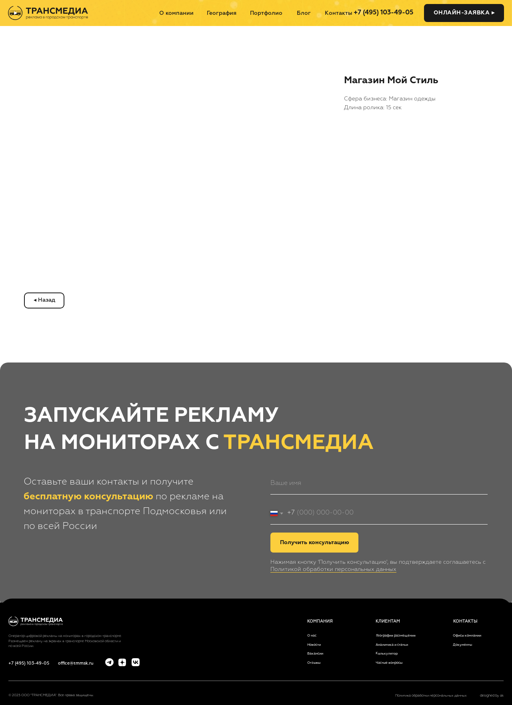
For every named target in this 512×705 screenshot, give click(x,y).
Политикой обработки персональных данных (333, 569)
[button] (464, 13)
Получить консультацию (314, 542)
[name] (379, 484)
